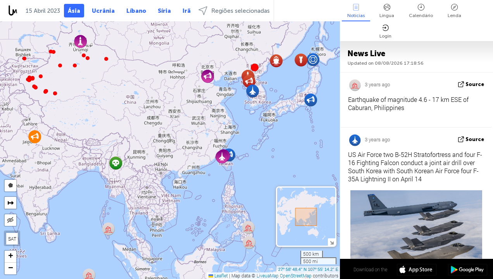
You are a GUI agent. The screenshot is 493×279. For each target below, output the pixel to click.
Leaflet (218, 275)
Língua (386, 11)
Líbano (136, 10)
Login (385, 31)
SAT (12, 239)
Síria (164, 10)
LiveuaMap (268, 275)
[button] (45, 92)
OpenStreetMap (296, 275)
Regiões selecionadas (234, 10)
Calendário (421, 11)
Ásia (74, 10)
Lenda (454, 11)
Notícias (356, 11)
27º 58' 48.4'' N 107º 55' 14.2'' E (308, 269)
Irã (187, 10)
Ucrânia (103, 10)
